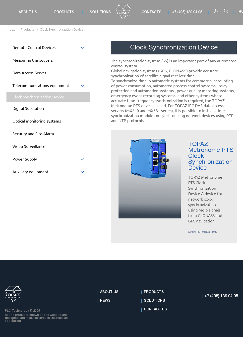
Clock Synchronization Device (38, 96)
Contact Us (155, 309)
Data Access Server (29, 72)
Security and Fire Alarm (33, 133)
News (105, 300)
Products (154, 292)
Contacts (151, 12)
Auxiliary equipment (51, 173)
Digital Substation (28, 108)
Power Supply (51, 160)
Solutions (154, 300)
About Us (109, 292)
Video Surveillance (28, 146)
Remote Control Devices (51, 48)
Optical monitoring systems (36, 120)
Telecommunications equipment (51, 86)
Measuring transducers (32, 59)
